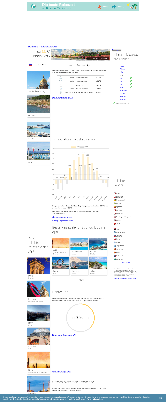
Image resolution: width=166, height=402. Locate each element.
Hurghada (76, 271)
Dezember (123, 99)
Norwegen (119, 256)
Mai (121, 78)
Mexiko (118, 220)
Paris (30, 275)
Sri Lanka (119, 249)
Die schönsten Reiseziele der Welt (64, 335)
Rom (30, 323)
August (122, 87)
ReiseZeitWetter (33, 46)
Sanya (55, 271)
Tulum (92, 271)
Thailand (119, 235)
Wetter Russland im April (49, 46)
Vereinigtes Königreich (35, 301)
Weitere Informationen (95, 399)
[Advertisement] (83, 28)
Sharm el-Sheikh (78, 252)
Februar (122, 69)
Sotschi (32, 138)
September (123, 90)
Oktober (122, 93)
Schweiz (119, 210)
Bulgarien (119, 259)
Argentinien (120, 246)
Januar (122, 66)
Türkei (30, 349)
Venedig (32, 393)
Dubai (55, 250)
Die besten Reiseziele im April (62, 97)
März (121, 72)
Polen (118, 239)
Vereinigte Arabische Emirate (37, 372)
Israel (118, 242)
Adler (30, 162)
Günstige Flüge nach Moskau (62, 221)
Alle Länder (126, 263)
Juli (121, 84)
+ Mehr (80, 280)
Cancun (93, 252)
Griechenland (120, 232)
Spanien (119, 207)
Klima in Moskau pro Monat (61, 372)
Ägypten (119, 229)
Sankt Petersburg (36, 91)
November (123, 96)
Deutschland (120, 200)
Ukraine (118, 203)
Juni (121, 81)
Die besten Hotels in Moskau (62, 217)
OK (160, 398)
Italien (30, 325)
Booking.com (116, 50)
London (32, 299)
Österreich (119, 196)
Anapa (31, 115)
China (118, 252)
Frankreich (31, 278)
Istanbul (32, 346)
